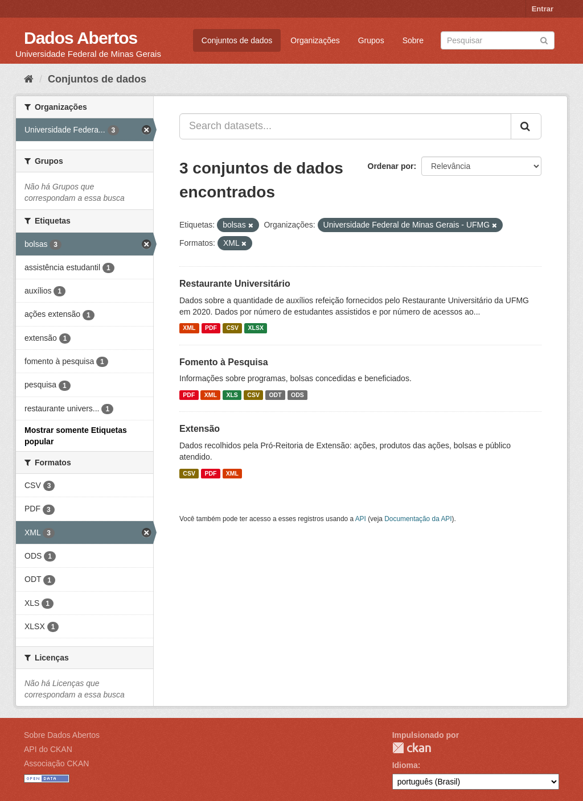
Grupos (371, 40)
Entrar (542, 9)
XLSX (256, 328)
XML (189, 328)
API (360, 519)
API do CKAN (48, 749)
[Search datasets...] (345, 126)
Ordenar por (391, 166)
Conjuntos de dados (237, 40)
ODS (297, 394)
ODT (275, 394)
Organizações (314, 40)
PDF (211, 328)
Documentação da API (417, 519)
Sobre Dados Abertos (62, 735)
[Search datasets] (498, 40)
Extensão (199, 428)
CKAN (411, 748)
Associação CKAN (56, 763)
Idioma (405, 765)
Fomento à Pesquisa (223, 362)
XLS (231, 394)
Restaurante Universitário (234, 283)
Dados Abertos (80, 37)
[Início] (29, 79)
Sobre (413, 40)
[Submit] (544, 39)
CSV (232, 328)
